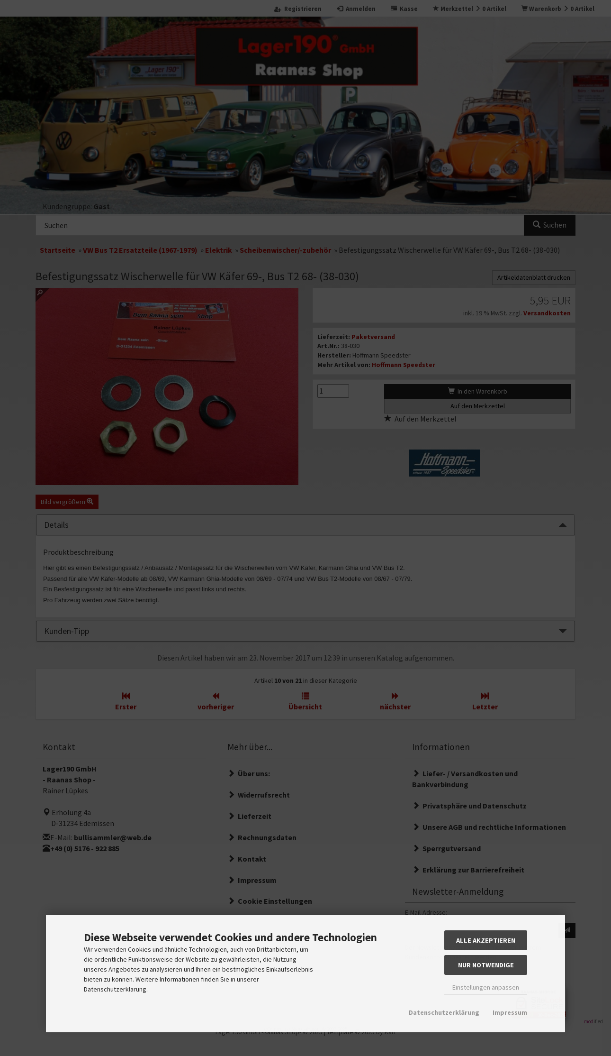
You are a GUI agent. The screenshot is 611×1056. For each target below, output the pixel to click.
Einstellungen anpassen (485, 987)
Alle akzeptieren (485, 940)
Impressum (510, 1012)
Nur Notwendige (486, 965)
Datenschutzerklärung (444, 1012)
